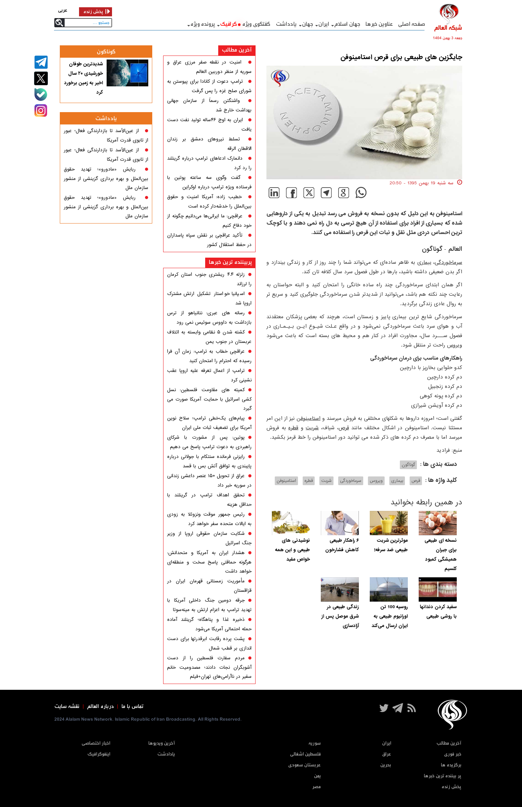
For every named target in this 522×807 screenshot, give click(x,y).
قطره (293, 428)
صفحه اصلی (411, 24)
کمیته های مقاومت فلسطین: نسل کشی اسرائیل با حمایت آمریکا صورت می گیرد (209, 399)
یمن (317, 776)
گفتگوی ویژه (256, 24)
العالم (454, 249)
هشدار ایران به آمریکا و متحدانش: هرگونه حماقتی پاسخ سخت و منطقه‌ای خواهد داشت (209, 562)
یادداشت (286, 24)
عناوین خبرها (379, 24)
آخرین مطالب (237, 49)
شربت (312, 428)
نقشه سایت (66, 706)
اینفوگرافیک (98, 754)
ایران (323, 24)
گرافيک (228, 24)
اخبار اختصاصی (96, 743)
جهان (307, 24)
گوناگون (432, 249)
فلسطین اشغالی (305, 754)
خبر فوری (452, 754)
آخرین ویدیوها (161, 743)
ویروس (454, 345)
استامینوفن (308, 418)
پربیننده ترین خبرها (230, 262)
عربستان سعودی (304, 765)
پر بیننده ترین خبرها (442, 776)
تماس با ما (132, 706)
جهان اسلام (347, 24)
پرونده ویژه (202, 24)
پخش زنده (451, 787)
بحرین (385, 765)
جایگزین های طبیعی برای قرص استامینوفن (401, 57)
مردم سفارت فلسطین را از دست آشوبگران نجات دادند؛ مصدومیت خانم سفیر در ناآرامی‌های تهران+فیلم (209, 667)
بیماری (424, 262)
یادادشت (166, 754)
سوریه (314, 743)
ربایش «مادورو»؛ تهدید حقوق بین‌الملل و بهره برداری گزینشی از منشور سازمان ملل (106, 178)
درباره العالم (100, 706)
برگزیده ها (451, 765)
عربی (62, 10)
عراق (386, 754)
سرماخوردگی (448, 262)
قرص (344, 428)
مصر (316, 787)
